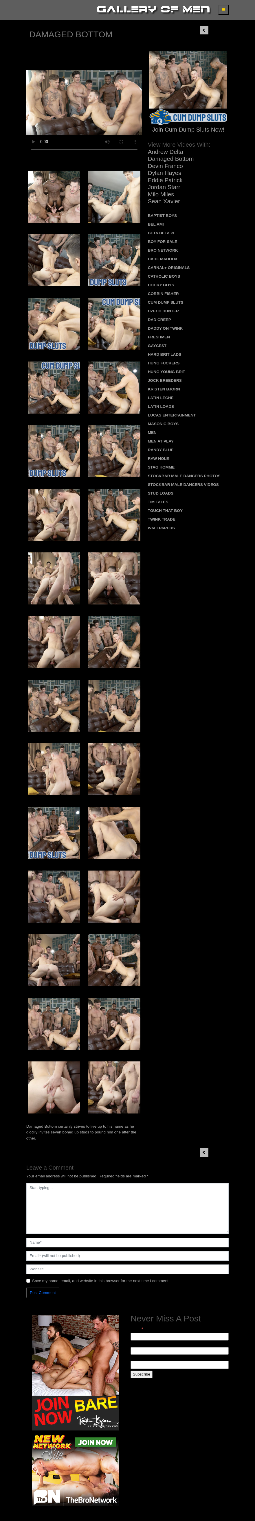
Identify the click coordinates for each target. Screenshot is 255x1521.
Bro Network (163, 250)
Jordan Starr (164, 187)
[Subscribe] (142, 1374)
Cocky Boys (161, 285)
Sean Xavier (164, 201)
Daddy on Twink (165, 328)
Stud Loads (160, 493)
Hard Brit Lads (164, 354)
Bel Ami (156, 224)
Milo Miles (161, 194)
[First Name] (180, 1351)
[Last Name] (180, 1365)
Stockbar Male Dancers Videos (183, 484)
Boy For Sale (162, 241)
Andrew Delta (165, 152)
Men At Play (161, 441)
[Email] (180, 1337)
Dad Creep (159, 320)
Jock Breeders (165, 380)
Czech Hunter (163, 311)
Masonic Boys (163, 424)
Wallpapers (161, 528)
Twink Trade (161, 519)
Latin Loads (161, 406)
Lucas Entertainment (172, 415)
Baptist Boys (162, 215)
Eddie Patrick (165, 180)
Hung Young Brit (166, 372)
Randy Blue (161, 450)
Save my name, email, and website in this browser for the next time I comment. (100, 1281)
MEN (152, 432)
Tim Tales (158, 502)
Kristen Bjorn (164, 389)
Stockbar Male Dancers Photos (184, 476)
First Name (140, 1344)
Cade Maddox (163, 259)
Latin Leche (161, 398)
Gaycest (157, 346)
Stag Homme (161, 467)
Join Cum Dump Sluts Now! (188, 129)
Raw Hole (158, 458)
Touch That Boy (165, 510)
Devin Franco (165, 166)
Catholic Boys (164, 276)
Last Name (140, 1358)
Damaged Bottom (171, 159)
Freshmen (159, 337)
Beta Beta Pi (161, 233)
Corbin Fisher (163, 294)
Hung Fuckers (164, 363)
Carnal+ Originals (169, 268)
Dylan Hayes (164, 173)
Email (137, 1329)
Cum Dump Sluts (166, 302)
